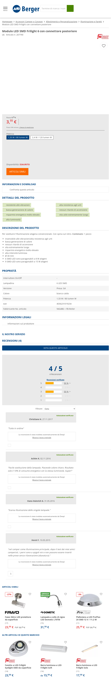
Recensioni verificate (55, 380)
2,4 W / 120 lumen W (42, 137)
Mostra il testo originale (41, 437)
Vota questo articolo (55, 348)
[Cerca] (53, 8)
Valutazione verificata (64, 415)
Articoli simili (17, 171)
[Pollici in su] (9, 445)
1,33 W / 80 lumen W (18, 137)
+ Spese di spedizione (26, 127)
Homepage (7, 21)
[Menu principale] (5, 9)
